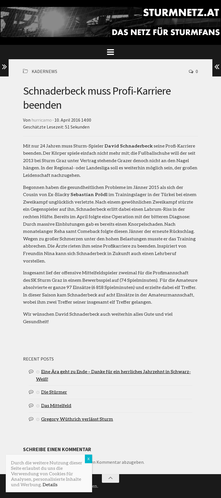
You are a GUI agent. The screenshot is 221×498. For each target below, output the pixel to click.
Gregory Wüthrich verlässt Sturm (77, 419)
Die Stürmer (54, 391)
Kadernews (44, 71)
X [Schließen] (88, 459)
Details (50, 484)
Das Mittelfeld (56, 405)
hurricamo (41, 120)
